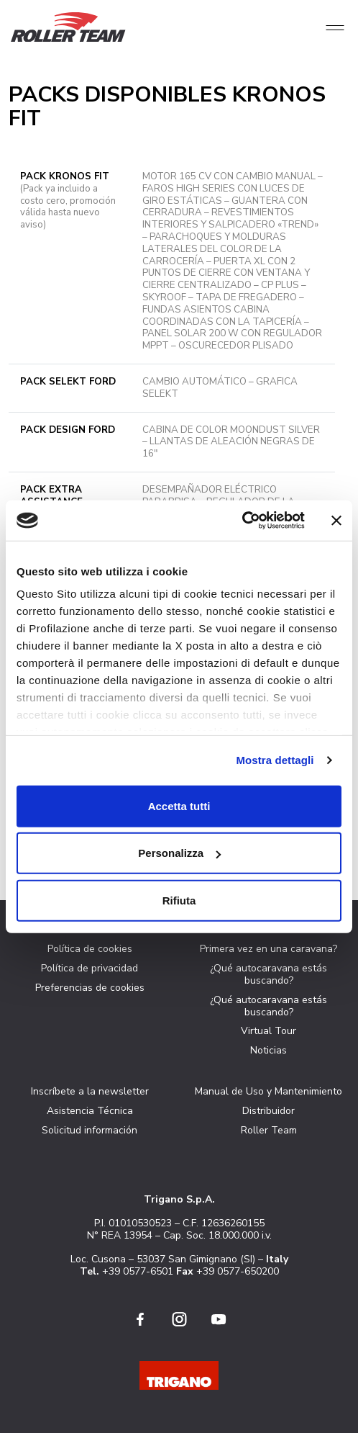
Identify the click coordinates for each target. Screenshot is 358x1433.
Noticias (268, 1050)
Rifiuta (179, 900)
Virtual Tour (268, 1031)
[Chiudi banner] (336, 521)
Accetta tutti (179, 805)
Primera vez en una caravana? (268, 949)
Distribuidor (268, 1111)
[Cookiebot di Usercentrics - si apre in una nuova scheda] (242, 520)
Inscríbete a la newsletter (90, 1091)
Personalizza (179, 853)
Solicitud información (89, 1130)
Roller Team (269, 1130)
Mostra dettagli (274, 760)
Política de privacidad (89, 968)
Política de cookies (89, 949)
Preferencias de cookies (89, 987)
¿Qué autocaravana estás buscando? (268, 974)
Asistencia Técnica (90, 1111)
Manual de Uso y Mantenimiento (268, 1091)
